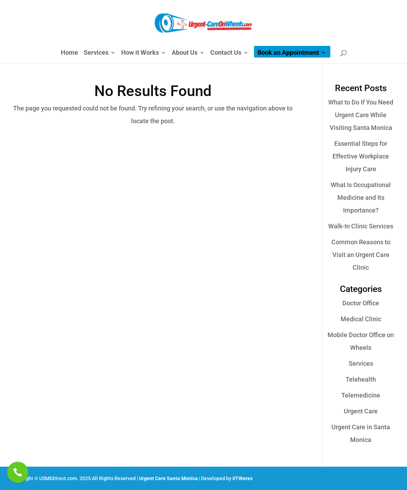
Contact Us (225, 53)
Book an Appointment (288, 53)
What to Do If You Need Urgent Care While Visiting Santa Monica (360, 114)
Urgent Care (361, 411)
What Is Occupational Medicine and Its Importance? (361, 197)
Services (96, 53)
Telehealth (361, 379)
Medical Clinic (361, 319)
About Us (184, 53)
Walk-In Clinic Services (360, 226)
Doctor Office (360, 303)
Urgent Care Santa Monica (168, 478)
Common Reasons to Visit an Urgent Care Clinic (360, 254)
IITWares (242, 478)
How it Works (140, 53)
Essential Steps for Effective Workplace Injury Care (360, 156)
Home (69, 53)
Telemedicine (360, 395)
